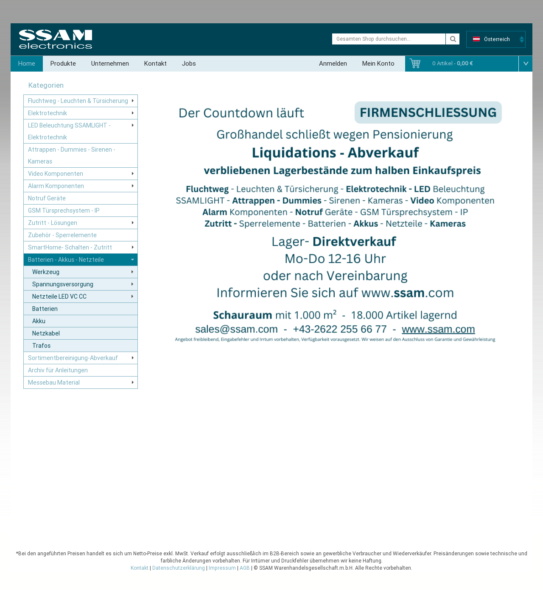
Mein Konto (378, 63)
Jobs (189, 63)
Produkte (63, 63)
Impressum (222, 568)
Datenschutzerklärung (178, 568)
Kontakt (155, 63)
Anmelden (333, 63)
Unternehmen (110, 63)
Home (26, 63)
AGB (245, 568)
